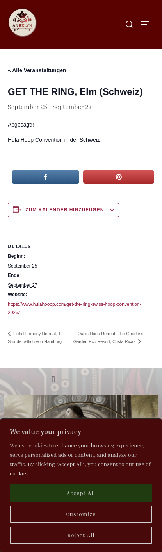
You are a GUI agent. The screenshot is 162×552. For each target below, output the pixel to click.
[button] (53, 379)
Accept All (81, 492)
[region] (81, 485)
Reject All (80, 535)
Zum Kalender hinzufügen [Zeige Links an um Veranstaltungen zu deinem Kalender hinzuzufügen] (64, 210)
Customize (81, 514)
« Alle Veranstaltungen (37, 70)
